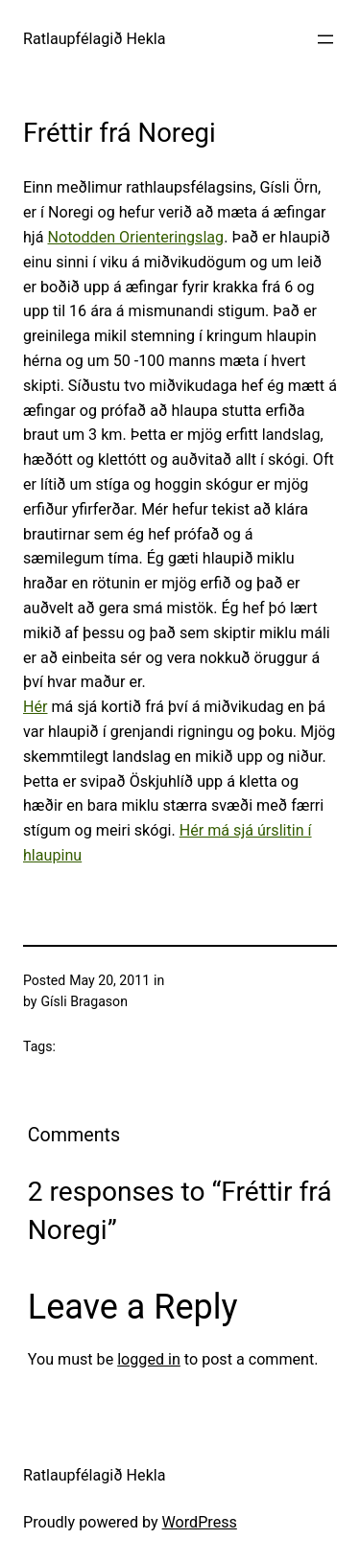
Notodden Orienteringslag (136, 237)
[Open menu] (325, 39)
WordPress (199, 1522)
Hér (35, 707)
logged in (148, 1359)
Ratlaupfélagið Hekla (94, 39)
